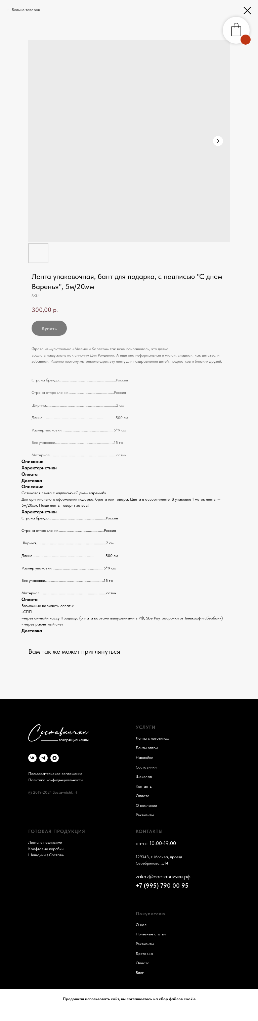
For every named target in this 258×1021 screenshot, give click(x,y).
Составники (146, 767)
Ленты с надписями (45, 842)
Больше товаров (26, 9)
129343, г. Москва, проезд (159, 856)
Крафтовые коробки (45, 848)
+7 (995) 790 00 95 (162, 885)
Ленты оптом (147, 747)
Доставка (144, 953)
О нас (141, 924)
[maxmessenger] (54, 758)
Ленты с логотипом (152, 738)
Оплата (142, 795)
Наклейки (144, 757)
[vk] (32, 758)
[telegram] (43, 758)
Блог (140, 972)
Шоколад (144, 776)
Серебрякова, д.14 (152, 863)
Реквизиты (145, 815)
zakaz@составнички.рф (163, 876)
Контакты (144, 786)
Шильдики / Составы (46, 854)
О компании (146, 805)
